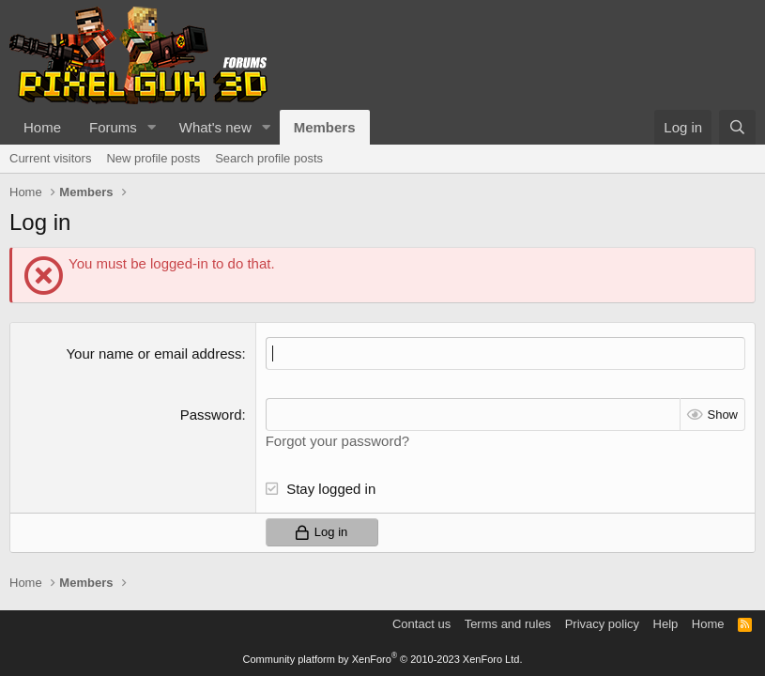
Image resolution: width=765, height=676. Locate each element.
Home (42, 127)
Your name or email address (153, 353)
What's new (215, 127)
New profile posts (153, 158)
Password (211, 414)
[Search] (737, 127)
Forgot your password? (337, 441)
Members (325, 127)
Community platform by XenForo (383, 659)
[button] (152, 127)
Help (666, 624)
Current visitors (50, 158)
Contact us (421, 624)
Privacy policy (602, 624)
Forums (113, 127)
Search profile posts (269, 158)
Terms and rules (508, 624)
